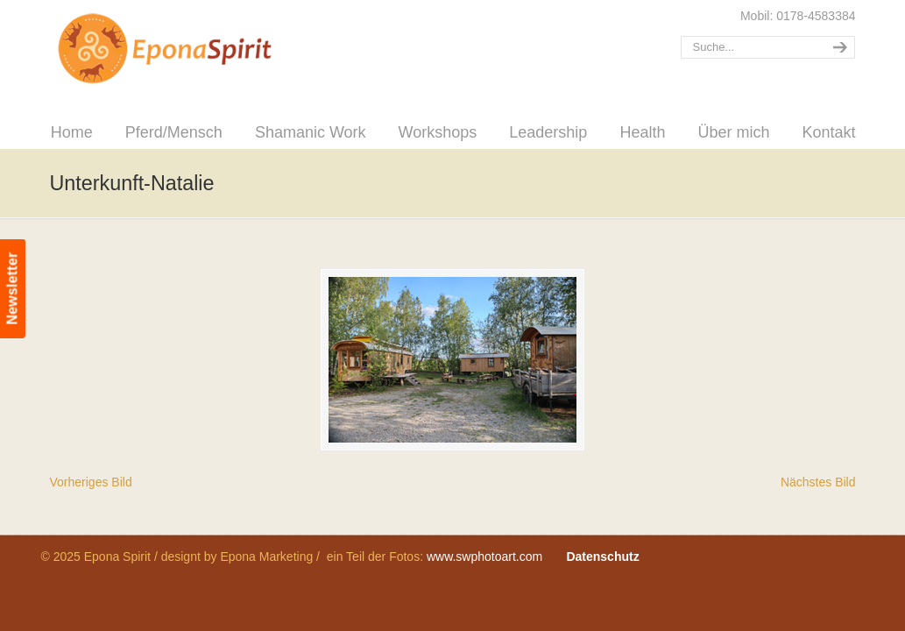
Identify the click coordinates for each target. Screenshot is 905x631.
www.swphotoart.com (484, 556)
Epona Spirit (203, 49)
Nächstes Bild (818, 482)
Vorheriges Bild (91, 482)
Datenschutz (602, 556)
